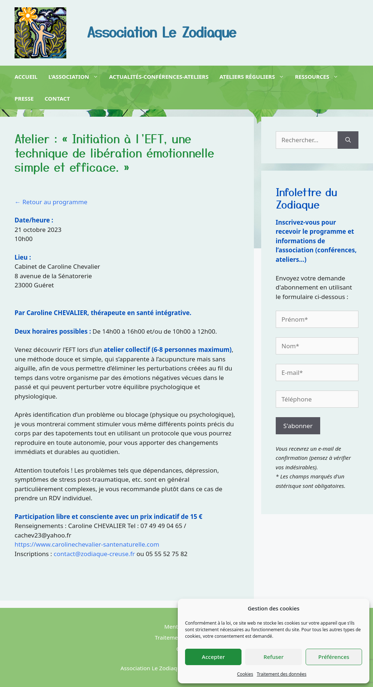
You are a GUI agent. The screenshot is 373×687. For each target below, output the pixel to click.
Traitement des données (281, 674)
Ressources (316, 77)
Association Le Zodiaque (161, 32)
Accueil (26, 76)
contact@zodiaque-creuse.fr (94, 554)
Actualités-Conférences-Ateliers (159, 76)
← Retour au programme (51, 202)
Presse (24, 98)
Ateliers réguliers (251, 77)
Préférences (333, 656)
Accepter (213, 656)
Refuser (273, 656)
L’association (73, 77)
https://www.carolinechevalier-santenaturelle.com (87, 544)
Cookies (245, 674)
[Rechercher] (348, 140)
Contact (57, 98)
